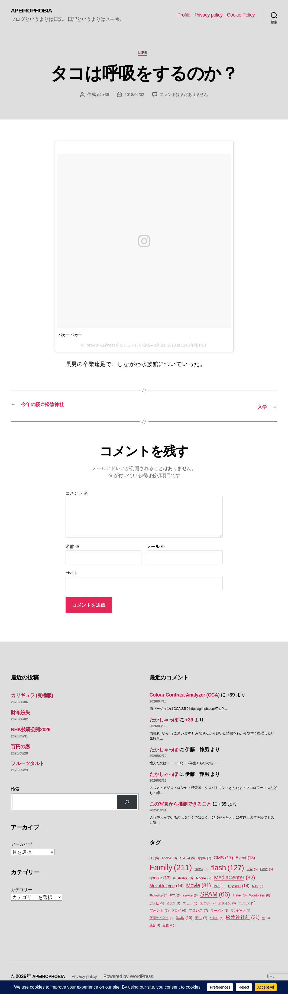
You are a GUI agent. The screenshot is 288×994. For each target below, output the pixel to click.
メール (156, 548)
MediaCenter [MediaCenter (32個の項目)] (234, 879)
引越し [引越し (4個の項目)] (216, 920)
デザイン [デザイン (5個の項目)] (227, 905)
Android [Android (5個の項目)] (187, 860)
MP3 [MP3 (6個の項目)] (219, 888)
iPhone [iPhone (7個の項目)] (203, 880)
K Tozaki (88, 348)
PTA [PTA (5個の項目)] (175, 897)
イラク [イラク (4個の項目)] (173, 905)
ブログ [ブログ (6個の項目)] (178, 912)
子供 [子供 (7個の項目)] (201, 919)
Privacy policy (208, 15)
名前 (72, 548)
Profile (183, 15)
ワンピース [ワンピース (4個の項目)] (240, 913)
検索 (15, 791)
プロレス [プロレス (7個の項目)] (198, 912)
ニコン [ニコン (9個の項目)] (246, 905)
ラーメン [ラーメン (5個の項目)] (219, 913)
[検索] (127, 804)
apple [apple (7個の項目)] (204, 860)
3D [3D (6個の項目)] (154, 860)
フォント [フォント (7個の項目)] (159, 912)
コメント (77, 495)
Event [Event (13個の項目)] (245, 860)
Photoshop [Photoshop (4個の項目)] (158, 897)
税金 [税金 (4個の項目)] (155, 927)
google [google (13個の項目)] (160, 880)
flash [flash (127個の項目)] (227, 869)
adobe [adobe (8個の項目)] (169, 860)
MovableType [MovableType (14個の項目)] (167, 887)
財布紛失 (20, 714)
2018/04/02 (132, 97)
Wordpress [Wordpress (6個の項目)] (259, 897)
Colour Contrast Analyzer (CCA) (185, 697)
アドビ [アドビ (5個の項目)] (157, 905)
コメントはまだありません (184, 97)
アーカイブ (21, 846)
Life (144, 55)
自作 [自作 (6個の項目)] (168, 927)
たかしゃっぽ (164, 721)
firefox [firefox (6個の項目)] (201, 871)
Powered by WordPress (135, 978)
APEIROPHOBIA (34, 11)
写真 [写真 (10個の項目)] (184, 920)
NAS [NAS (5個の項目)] (257, 888)
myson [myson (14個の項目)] (239, 887)
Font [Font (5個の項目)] (252, 871)
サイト (72, 575)
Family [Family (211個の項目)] (171, 869)
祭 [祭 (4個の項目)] (266, 920)
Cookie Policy (241, 15)
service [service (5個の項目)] (190, 897)
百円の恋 (20, 748)
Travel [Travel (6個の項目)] (239, 897)
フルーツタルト (27, 765)
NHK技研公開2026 (30, 731)
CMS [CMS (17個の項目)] (223, 859)
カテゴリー (21, 891)
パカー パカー (70, 337)
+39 (103, 97)
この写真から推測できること (180, 806)
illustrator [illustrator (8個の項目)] (183, 880)
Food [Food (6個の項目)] (266, 871)
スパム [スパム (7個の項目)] (207, 905)
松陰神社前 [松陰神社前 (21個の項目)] (243, 919)
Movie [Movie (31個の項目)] (198, 887)
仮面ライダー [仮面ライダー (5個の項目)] (162, 920)
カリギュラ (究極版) (32, 697)
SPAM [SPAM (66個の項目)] (215, 896)
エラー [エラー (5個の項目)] (190, 905)
